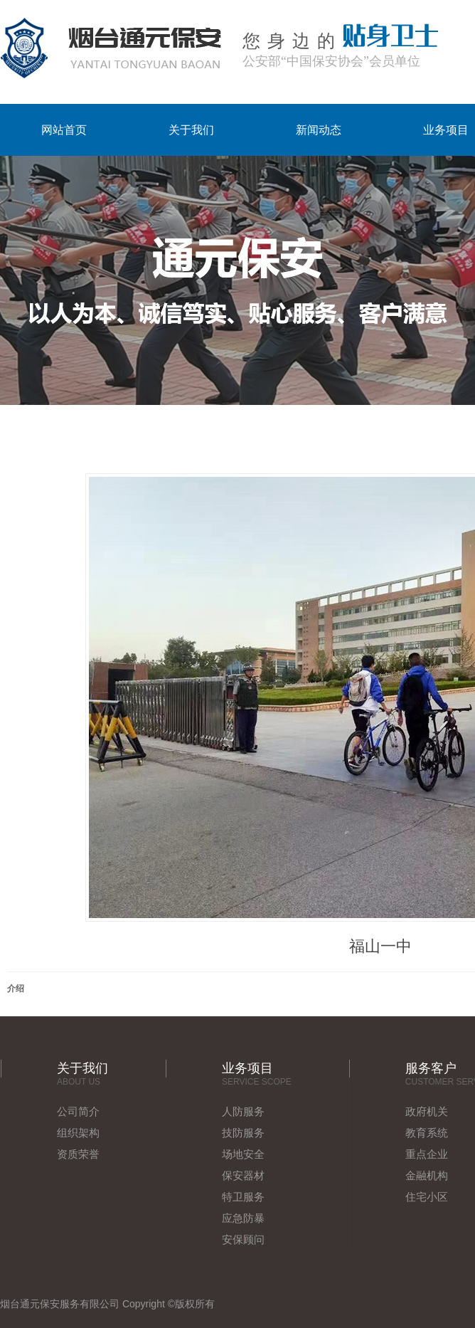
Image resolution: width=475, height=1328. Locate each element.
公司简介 (78, 1111)
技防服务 (243, 1133)
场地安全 (243, 1154)
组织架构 (78, 1133)
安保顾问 (243, 1239)
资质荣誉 (78, 1154)
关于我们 (191, 130)
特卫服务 (243, 1197)
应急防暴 (243, 1218)
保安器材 (243, 1175)
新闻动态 (318, 130)
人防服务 (243, 1111)
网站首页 (64, 130)
